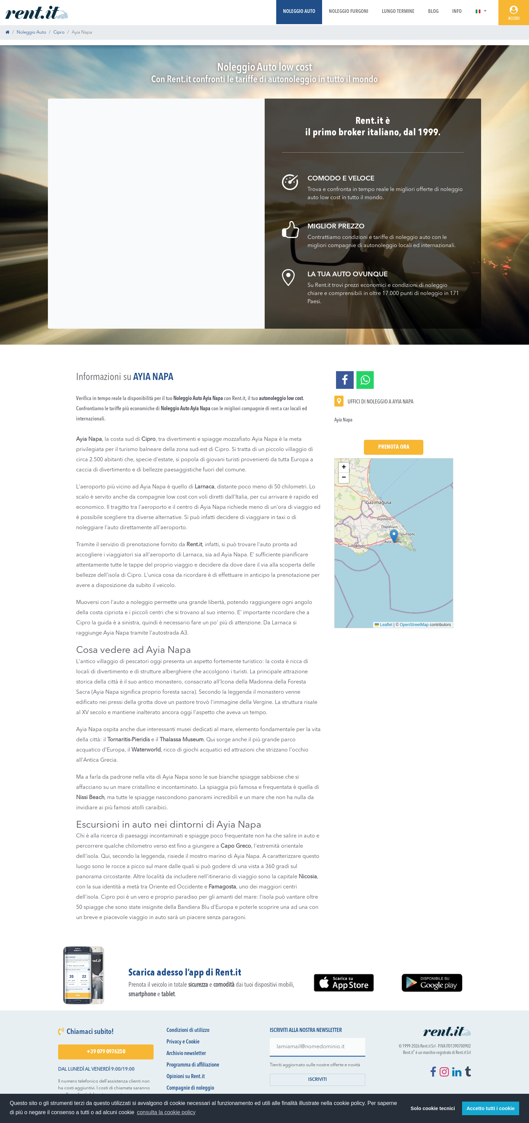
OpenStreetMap (414, 624)
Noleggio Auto (299, 11)
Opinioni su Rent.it (185, 1076)
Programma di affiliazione (192, 1065)
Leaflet (383, 624)
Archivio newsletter (186, 1053)
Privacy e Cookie (182, 1042)
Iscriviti (317, 1079)
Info (457, 11)
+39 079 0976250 (106, 1052)
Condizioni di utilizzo (187, 1030)
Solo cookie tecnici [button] (433, 1108)
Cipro (59, 32)
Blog (433, 11)
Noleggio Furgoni (348, 11)
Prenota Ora (393, 447)
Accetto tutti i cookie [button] (490, 1108)
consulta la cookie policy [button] (166, 1112)
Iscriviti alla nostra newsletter (306, 1030)
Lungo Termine (398, 11)
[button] (481, 11)
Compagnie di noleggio (190, 1088)
